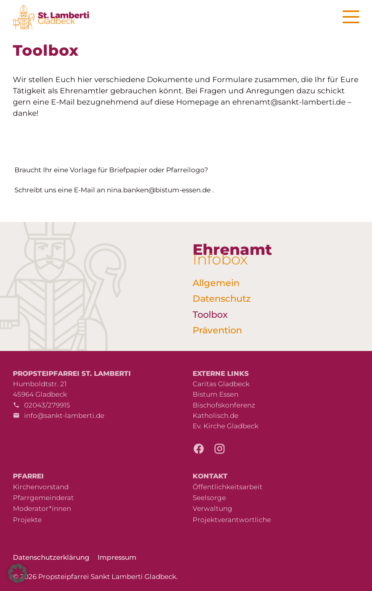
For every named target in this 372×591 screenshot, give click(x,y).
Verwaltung (212, 508)
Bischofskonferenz (224, 405)
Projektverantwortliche (232, 520)
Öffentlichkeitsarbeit (227, 487)
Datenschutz (222, 298)
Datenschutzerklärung (51, 557)
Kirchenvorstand (41, 487)
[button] (17, 573)
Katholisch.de (215, 415)
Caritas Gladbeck (221, 384)
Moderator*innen (42, 508)
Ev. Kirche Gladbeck (225, 426)
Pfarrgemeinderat (43, 498)
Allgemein (216, 282)
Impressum (117, 557)
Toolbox (210, 314)
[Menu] (351, 17)
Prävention (217, 330)
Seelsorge (209, 498)
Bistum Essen (215, 394)
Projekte (27, 520)
